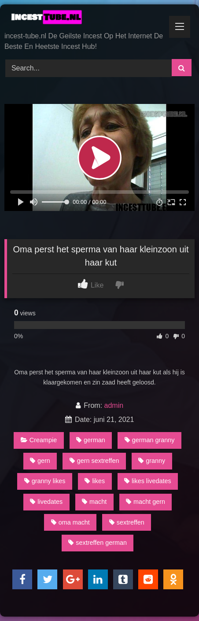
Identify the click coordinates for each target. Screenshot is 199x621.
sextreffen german (97, 542)
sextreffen (126, 522)
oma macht (70, 522)
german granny (150, 440)
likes (95, 480)
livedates (46, 501)
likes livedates (147, 480)
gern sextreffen (94, 460)
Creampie (39, 440)
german (90, 440)
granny (151, 460)
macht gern (145, 501)
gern (40, 460)
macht (94, 501)
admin (114, 405)
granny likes (45, 480)
